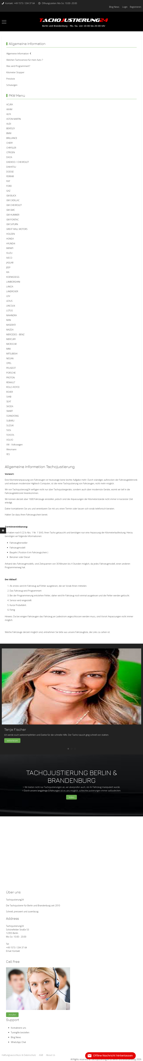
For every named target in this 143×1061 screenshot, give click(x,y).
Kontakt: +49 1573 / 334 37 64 (20, 3)
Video (71, 797)
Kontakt (16, 951)
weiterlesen (12, 740)
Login (124, 6)
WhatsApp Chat (18, 1042)
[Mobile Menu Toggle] (4, 22)
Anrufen (12, 1014)
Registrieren (135, 6)
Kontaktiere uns (18, 1027)
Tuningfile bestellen (20, 1032)
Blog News (114, 6)
